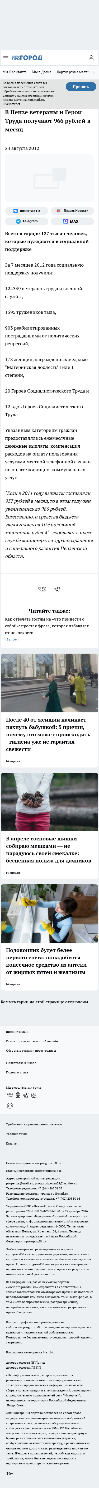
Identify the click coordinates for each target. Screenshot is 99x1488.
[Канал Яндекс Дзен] (34, 1095)
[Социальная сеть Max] (72, 221)
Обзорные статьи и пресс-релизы (31, 1050)
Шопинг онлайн (17, 1032)
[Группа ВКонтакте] (26, 211)
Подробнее (15, 1405)
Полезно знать (17, 1072)
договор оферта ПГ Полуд (25, 1362)
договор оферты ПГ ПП (23, 1367)
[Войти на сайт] (91, 57)
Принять (81, 86)
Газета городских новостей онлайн (32, 1041)
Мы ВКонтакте (15, 72)
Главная (11, 1143)
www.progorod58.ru (46, 1163)
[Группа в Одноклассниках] (18, 1095)
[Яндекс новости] (72, 211)
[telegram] (59, 589)
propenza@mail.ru (19, 1183)
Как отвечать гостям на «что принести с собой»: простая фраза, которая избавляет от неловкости (49, 629)
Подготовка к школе (21, 1063)
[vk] (42, 589)
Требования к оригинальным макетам (34, 1124)
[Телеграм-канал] (26, 221)
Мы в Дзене (41, 72)
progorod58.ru (18, 1254)
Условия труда (16, 1134)
